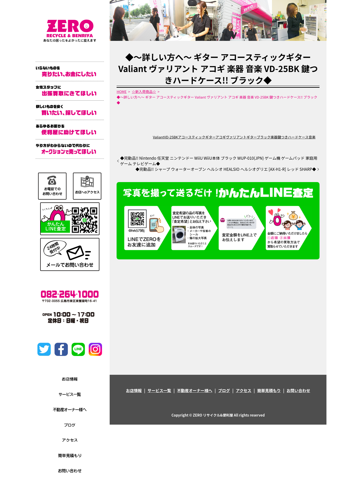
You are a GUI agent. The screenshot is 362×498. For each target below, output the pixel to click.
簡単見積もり (269, 390)
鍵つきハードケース (293, 137)
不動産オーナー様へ (194, 390)
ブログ (224, 390)
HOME (122, 91)
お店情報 (134, 390)
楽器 (274, 137)
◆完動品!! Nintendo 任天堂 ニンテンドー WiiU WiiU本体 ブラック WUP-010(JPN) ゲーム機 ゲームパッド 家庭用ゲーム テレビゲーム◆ (218, 160)
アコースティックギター (197, 137)
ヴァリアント (236, 137)
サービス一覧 (159, 390)
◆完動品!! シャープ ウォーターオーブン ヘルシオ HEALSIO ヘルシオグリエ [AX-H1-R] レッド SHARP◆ (226, 169)
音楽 (311, 137)
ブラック (264, 137)
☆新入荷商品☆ (144, 91)
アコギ (221, 137)
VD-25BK (171, 137)
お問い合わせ (298, 390)
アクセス (243, 390)
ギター (252, 137)
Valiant (158, 137)
